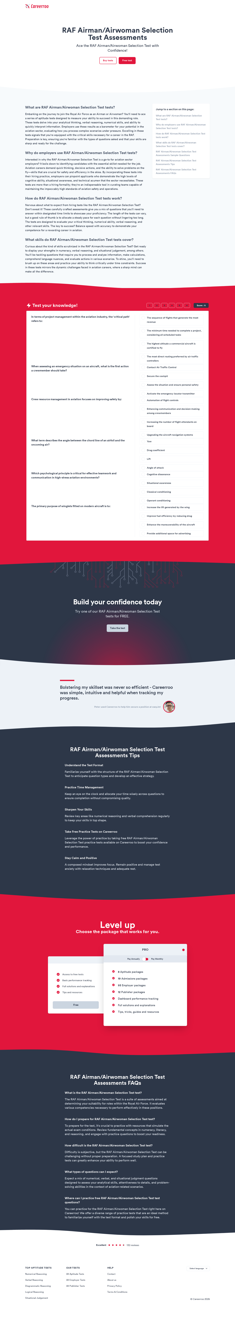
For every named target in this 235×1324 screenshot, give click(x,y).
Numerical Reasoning (36, 1287)
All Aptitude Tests (75, 1287)
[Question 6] (187, 306)
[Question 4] (172, 306)
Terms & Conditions (117, 1305)
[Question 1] (150, 306)
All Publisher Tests (76, 1299)
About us (112, 1293)
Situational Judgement (37, 1311)
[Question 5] (179, 306)
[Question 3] (164, 306)
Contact (111, 1287)
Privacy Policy (114, 1299)
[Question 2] (157, 306)
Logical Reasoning (35, 1305)
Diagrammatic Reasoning (38, 1299)
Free (76, 1019)
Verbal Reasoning (34, 1293)
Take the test (117, 641)
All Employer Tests (76, 1293)
